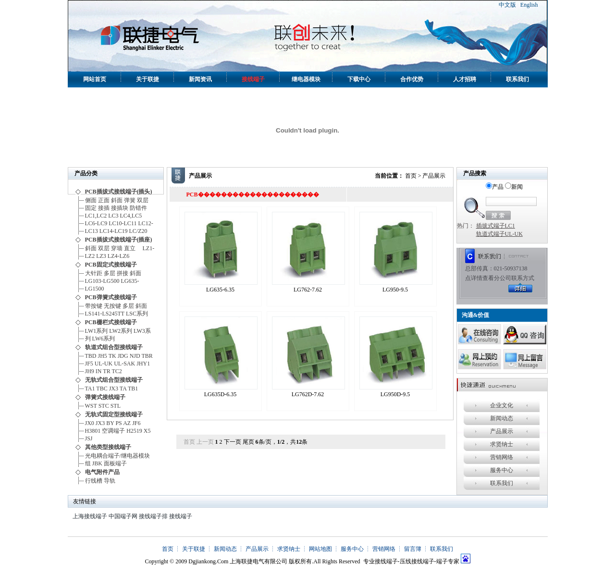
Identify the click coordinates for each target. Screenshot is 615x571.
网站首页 (94, 79)
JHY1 (143, 363)
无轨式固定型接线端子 (114, 414)
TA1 (90, 388)
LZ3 (101, 256)
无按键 (112, 306)
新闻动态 (501, 418)
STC (103, 405)
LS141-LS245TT (104, 313)
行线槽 (93, 480)
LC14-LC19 (113, 231)
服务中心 (501, 470)
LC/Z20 (138, 231)
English (529, 4)
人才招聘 (464, 79)
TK (112, 355)
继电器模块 (306, 79)
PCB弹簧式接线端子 (111, 297)
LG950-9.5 (395, 289)
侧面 (91, 200)
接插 (104, 208)
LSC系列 (137, 313)
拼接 (122, 273)
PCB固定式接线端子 (111, 264)
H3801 (93, 430)
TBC (101, 388)
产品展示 (501, 431)
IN (99, 371)
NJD (135, 355)
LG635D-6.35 (220, 394)
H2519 (134, 430)
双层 (142, 200)
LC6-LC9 (96, 223)
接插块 (119, 208)
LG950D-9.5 (395, 394)
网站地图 (320, 549)
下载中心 (358, 79)
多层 (109, 273)
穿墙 (117, 248)
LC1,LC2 (96, 215)
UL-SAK (124, 363)
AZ (127, 423)
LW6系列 (103, 338)
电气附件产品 (102, 472)
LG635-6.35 (220, 289)
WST (91, 405)
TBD (91, 355)
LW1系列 (96, 331)
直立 (132, 248)
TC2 (116, 371)
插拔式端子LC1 (495, 225)
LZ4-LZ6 (118, 256)
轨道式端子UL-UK (499, 234)
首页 (411, 175)
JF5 (89, 363)
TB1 (133, 388)
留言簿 (412, 549)
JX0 (89, 423)
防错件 (138, 208)
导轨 (109, 480)
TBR (146, 355)
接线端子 (253, 79)
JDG (123, 355)
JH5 (102, 355)
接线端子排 (153, 516)
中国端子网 (123, 516)
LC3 (113, 215)
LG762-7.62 (308, 289)
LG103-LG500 (102, 281)
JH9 (89, 371)
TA (123, 388)
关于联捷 (147, 79)
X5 (147, 430)
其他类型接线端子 (108, 447)
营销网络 (501, 457)
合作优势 (411, 79)
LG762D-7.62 (308, 394)
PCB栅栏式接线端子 (111, 322)
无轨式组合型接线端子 (114, 380)
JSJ (89, 438)
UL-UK (103, 363)
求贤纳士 (501, 444)
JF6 (136, 423)
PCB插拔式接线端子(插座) (118, 239)
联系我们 (517, 79)
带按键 (93, 306)
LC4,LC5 (132, 215)
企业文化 (501, 405)
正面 (104, 200)
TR (106, 371)
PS (118, 423)
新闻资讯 (200, 79)
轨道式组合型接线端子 (114, 347)
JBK (97, 463)
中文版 (507, 4)
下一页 (232, 441)
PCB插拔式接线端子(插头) (118, 191)
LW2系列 (120, 331)
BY (110, 423)
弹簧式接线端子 (105, 397)
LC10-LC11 (122, 223)
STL (116, 405)
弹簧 (129, 200)
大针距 (93, 273)
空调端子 (113, 430)
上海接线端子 (90, 516)
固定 (91, 208)
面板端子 (115, 463)
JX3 (113, 388)
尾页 (248, 441)
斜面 (117, 200)
